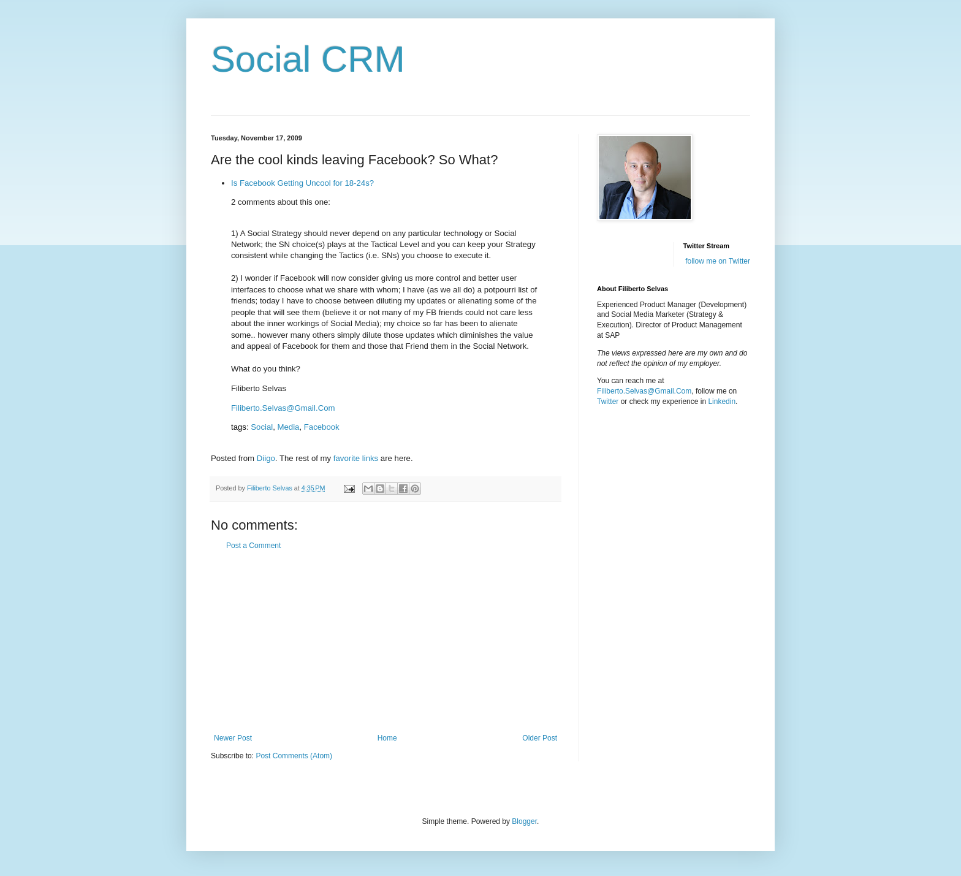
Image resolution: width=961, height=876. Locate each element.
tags (238, 427)
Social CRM (308, 59)
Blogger (524, 821)
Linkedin (721, 401)
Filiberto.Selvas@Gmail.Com (283, 408)
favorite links (355, 458)
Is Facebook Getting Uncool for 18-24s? (302, 183)
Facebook (322, 427)
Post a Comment (253, 545)
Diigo (266, 458)
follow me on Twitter (717, 261)
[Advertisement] (385, 641)
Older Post (539, 738)
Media (289, 427)
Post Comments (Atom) (294, 756)
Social (262, 427)
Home (387, 738)
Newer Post (233, 738)
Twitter (607, 401)
